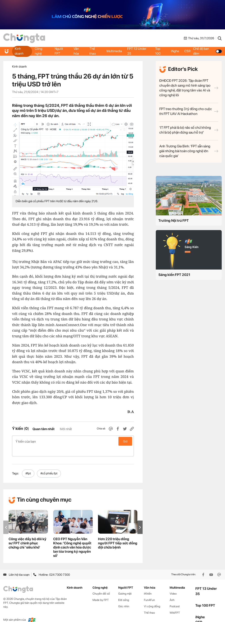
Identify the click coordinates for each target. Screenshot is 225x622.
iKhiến (148, 584)
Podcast (175, 597)
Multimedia (114, 51)
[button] (140, 518)
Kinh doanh (19, 51)
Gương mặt (125, 584)
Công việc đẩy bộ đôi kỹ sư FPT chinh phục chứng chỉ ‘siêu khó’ (27, 533)
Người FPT (58, 51)
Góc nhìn (123, 597)
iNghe (175, 51)
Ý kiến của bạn (73, 441)
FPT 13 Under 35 (137, 51)
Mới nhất (66, 429)
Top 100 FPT (205, 596)
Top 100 (158, 51)
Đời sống (123, 590)
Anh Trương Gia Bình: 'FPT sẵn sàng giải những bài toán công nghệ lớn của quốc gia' (188, 151)
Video (173, 584)
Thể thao (92, 51)
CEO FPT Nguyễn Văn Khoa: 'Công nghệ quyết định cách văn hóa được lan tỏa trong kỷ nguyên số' (72, 537)
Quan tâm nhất (43, 429)
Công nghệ (38, 51)
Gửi (125, 441)
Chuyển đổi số (101, 584)
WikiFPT (175, 603)
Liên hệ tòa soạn (16, 565)
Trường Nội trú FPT (173, 220)
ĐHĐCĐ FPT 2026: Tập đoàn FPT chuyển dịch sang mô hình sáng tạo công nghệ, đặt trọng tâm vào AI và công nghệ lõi (188, 88)
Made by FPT (101, 590)
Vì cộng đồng (152, 597)
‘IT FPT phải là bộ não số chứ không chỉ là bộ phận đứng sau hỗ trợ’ (188, 129)
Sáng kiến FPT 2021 (174, 275)
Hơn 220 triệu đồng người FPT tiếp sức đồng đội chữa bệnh (117, 533)
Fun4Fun (149, 590)
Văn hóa (75, 51)
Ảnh (172, 590)
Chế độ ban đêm (208, 51)
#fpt (28, 464)
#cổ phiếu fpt (48, 464)
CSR (189, 51)
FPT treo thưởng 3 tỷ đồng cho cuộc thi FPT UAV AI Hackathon (188, 111)
